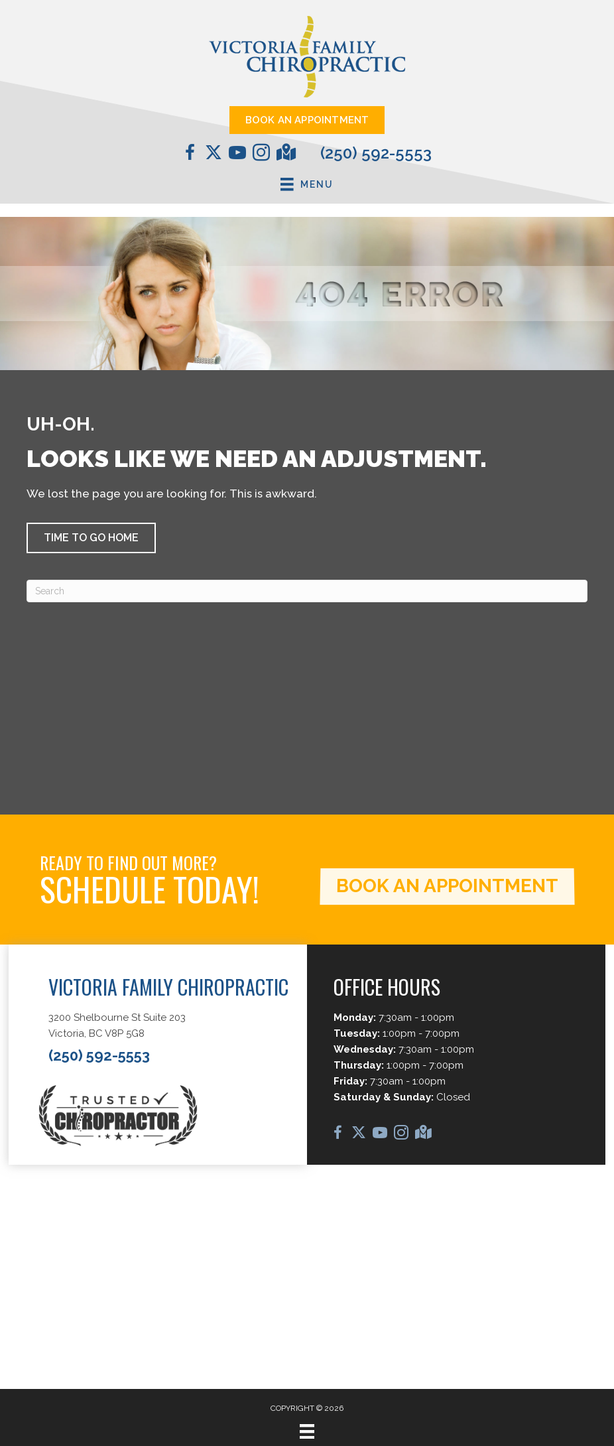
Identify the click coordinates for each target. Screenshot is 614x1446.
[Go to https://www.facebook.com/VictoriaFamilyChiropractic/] (189, 154)
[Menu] (307, 1431)
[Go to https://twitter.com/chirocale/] (213, 154)
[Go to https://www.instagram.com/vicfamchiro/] (261, 154)
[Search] (307, 591)
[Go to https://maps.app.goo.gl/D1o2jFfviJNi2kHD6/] (285, 154)
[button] (91, 538)
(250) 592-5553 (376, 153)
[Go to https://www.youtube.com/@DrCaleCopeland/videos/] (237, 154)
